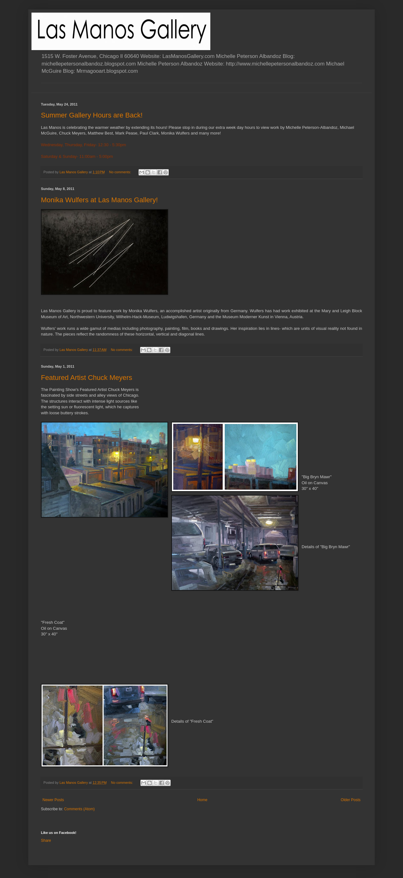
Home (202, 800)
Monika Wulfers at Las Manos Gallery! (99, 200)
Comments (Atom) (79, 809)
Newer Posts (53, 800)
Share (46, 840)
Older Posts (350, 800)
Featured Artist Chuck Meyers (86, 378)
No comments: (120, 172)
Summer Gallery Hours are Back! (92, 115)
